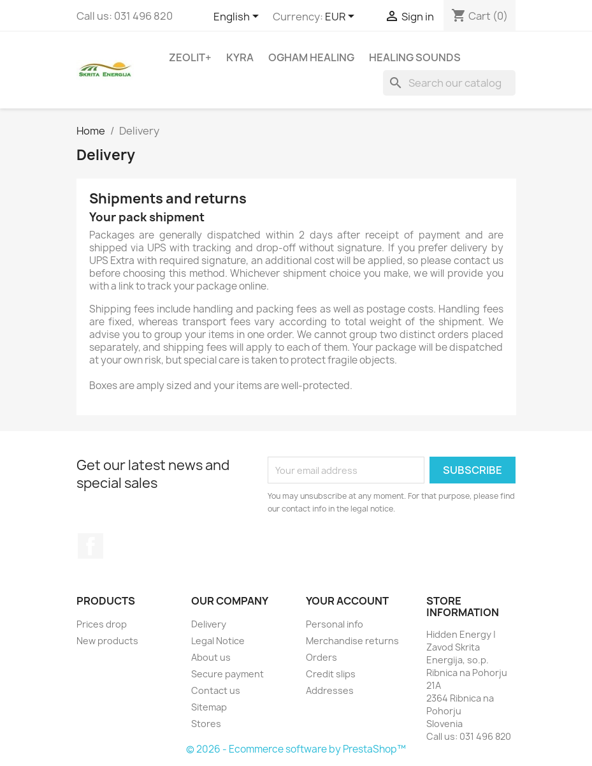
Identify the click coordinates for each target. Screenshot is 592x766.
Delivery (208, 624)
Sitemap (209, 707)
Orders (321, 657)
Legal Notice (218, 641)
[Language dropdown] (238, 17)
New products (107, 641)
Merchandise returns (352, 641)
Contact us (215, 690)
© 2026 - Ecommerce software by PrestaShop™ (296, 749)
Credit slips (331, 674)
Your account (347, 601)
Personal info (334, 624)
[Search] (449, 83)
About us (211, 657)
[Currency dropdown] (342, 17)
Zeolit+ (190, 57)
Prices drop (101, 624)
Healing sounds (415, 57)
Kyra (240, 57)
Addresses (330, 690)
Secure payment (227, 674)
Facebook (90, 546)
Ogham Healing (311, 57)
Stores (206, 724)
